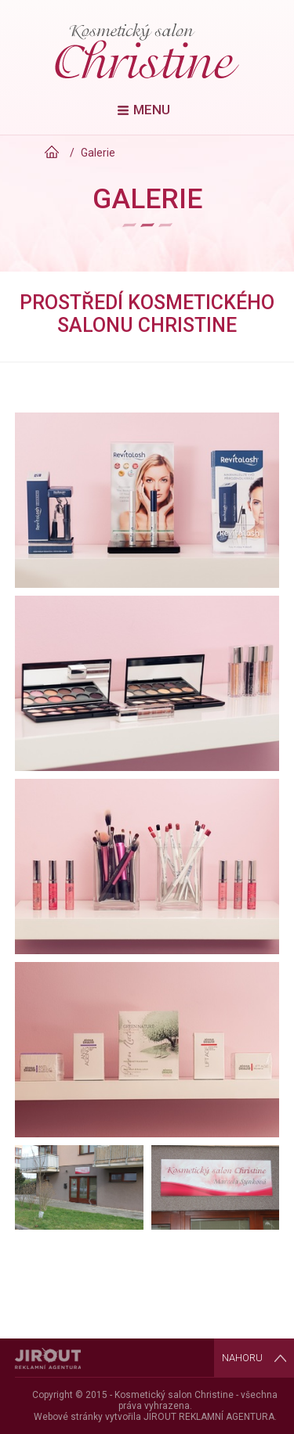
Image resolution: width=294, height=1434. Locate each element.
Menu (151, 109)
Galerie (98, 152)
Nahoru (242, 1358)
